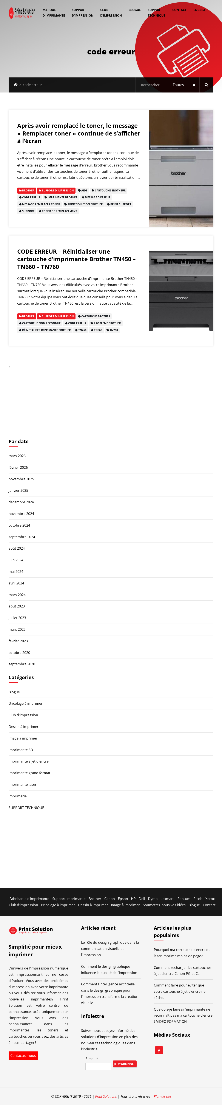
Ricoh (197, 898)
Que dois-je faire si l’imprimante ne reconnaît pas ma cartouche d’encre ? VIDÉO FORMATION (183, 1015)
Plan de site (162, 1096)
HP (133, 898)
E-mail (91, 1059)
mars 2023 (17, 629)
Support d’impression (82, 12)
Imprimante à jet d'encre (29, 761)
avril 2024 (16, 583)
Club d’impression (111, 12)
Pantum (183, 898)
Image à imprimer (23, 738)
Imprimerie (18, 796)
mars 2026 (17, 455)
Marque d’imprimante (54, 12)
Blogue (135, 10)
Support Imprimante (69, 898)
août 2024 (17, 548)
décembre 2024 (21, 502)
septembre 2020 (22, 664)
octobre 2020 (19, 652)
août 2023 (17, 606)
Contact (179, 10)
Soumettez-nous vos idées (164, 905)
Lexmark (167, 898)
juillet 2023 (17, 617)
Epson (123, 898)
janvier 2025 (18, 490)
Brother (95, 898)
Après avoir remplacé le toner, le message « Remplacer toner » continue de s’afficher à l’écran (78, 133)
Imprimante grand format (29, 773)
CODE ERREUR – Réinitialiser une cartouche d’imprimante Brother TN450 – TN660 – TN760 (76, 259)
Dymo (153, 898)
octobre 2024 (19, 525)
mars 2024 (17, 594)
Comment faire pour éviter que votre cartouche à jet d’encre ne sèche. (179, 991)
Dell (142, 898)
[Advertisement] (111, 401)
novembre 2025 (21, 479)
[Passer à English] (198, 10)
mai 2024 (16, 571)
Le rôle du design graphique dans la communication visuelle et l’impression (110, 948)
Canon (109, 898)
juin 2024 (16, 560)
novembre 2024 (21, 513)
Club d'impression (23, 715)
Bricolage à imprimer (26, 703)
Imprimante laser (23, 784)
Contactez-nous (23, 1055)
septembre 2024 (22, 537)
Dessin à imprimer (24, 726)
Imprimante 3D (21, 749)
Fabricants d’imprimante (29, 898)
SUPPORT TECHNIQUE (156, 12)
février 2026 (18, 467)
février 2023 (18, 641)
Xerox (210, 898)
